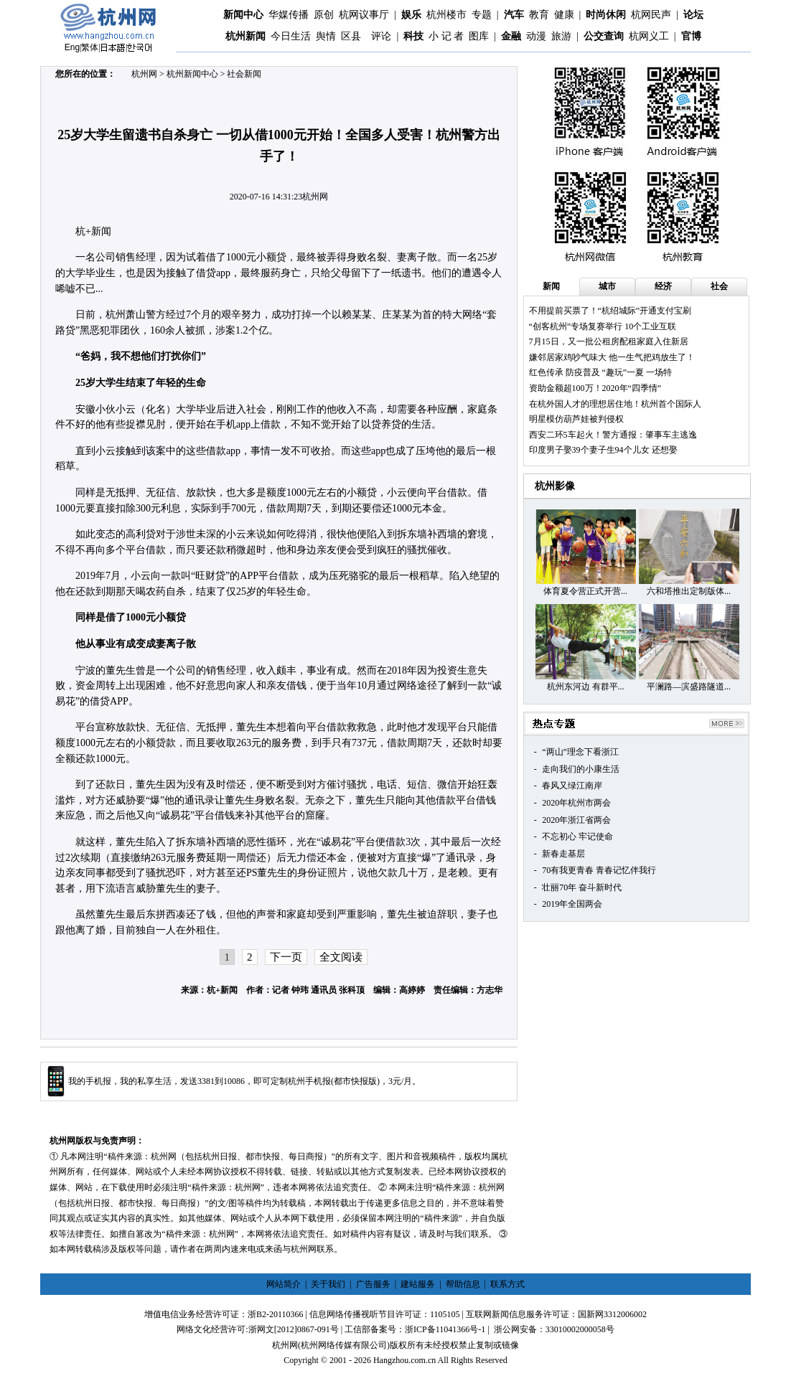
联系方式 (507, 1284)
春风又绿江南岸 (572, 786)
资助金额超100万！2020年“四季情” (595, 388)
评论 (381, 36)
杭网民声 (651, 14)
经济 (663, 286)
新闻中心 (243, 14)
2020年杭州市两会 (576, 803)
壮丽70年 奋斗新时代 (582, 887)
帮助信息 (463, 1284)
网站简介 (283, 1284)
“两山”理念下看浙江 (580, 752)
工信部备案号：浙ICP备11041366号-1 (415, 1329)
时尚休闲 (606, 14)
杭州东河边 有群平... (585, 687)
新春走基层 (563, 854)
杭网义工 (649, 36)
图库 (479, 36)
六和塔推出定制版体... (689, 591)
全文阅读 (340, 957)
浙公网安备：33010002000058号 (554, 1329)
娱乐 (411, 14)
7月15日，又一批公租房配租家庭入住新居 (608, 341)
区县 (351, 36)
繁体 (89, 47)
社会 (719, 286)
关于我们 (328, 1284)
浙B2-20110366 (276, 1314)
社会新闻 (244, 74)
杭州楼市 (446, 14)
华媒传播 (288, 14)
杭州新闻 (245, 36)
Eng (72, 47)
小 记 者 (446, 36)
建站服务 (418, 1284)
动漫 (536, 36)
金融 (511, 36)
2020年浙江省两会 (576, 820)
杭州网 (144, 74)
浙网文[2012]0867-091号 (293, 1329)
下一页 (286, 957)
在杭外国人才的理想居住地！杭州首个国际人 (615, 404)
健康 (564, 14)
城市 (607, 286)
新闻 (551, 286)
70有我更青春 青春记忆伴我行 (599, 870)
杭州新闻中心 (192, 74)
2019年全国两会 (572, 904)
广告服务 (373, 1284)
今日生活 (291, 36)
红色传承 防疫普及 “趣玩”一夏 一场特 (601, 372)
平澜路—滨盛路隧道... (689, 687)
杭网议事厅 (364, 14)
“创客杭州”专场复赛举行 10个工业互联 (603, 326)
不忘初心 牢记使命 (577, 836)
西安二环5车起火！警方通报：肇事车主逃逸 (613, 435)
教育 (539, 14)
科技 (413, 36)
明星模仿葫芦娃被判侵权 (576, 419)
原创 (324, 14)
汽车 (514, 14)
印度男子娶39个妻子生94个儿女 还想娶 (603, 450)
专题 (482, 14)
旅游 (561, 36)
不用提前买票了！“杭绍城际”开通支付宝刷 (610, 311)
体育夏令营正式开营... (585, 591)
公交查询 (604, 36)
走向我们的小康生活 (580, 769)
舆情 (326, 36)
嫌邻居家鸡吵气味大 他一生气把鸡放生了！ (612, 357)
